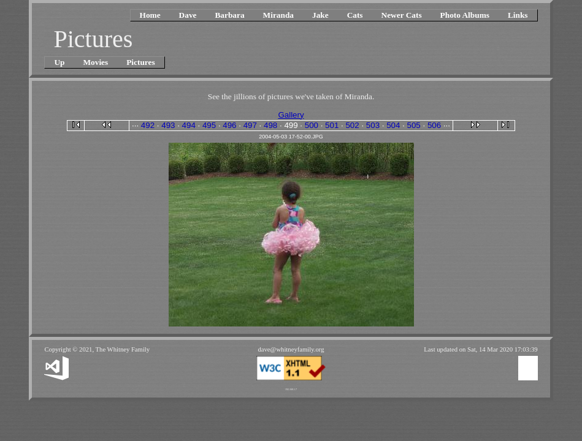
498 (270, 125)
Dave (188, 15)
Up (59, 62)
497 (250, 125)
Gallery (291, 114)
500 (311, 125)
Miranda (278, 15)
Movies (96, 62)
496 (229, 125)
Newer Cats (401, 15)
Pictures (140, 62)
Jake (320, 15)
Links (518, 15)
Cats (355, 15)
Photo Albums (464, 15)
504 (393, 125)
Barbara (229, 15)
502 (352, 125)
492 (148, 125)
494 (189, 125)
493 (168, 125)
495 (209, 125)
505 (414, 125)
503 (373, 125)
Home (150, 15)
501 (332, 125)
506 (434, 125)
